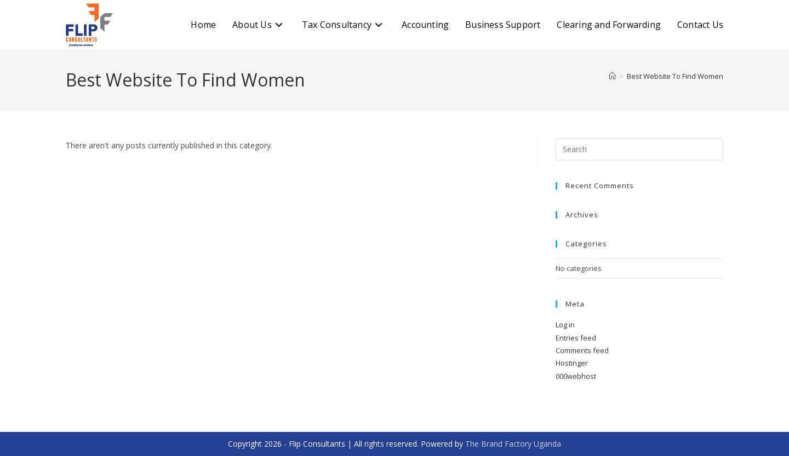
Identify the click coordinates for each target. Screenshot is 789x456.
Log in (565, 325)
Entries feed (576, 338)
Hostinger (572, 363)
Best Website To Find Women (675, 76)
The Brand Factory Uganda (513, 443)
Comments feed (582, 350)
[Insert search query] (639, 149)
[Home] (612, 76)
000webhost (576, 376)
